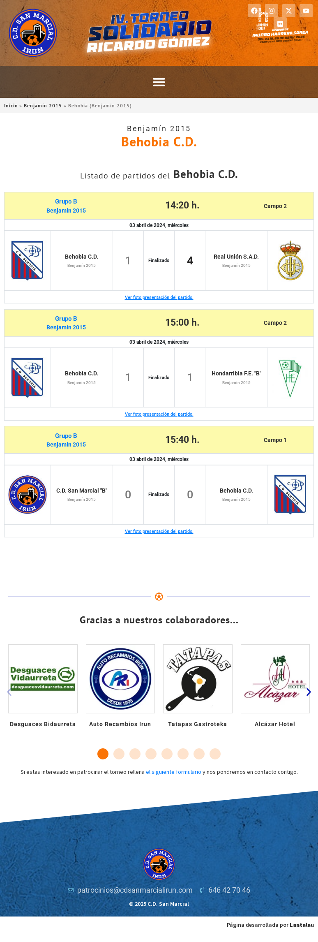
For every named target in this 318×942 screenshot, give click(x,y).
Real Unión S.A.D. (236, 256)
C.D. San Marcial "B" (81, 490)
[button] (159, 82)
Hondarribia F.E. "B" (236, 373)
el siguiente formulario (173, 771)
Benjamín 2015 (43, 105)
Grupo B (66, 201)
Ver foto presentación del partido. (159, 297)
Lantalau (302, 924)
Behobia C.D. (81, 256)
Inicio (11, 105)
